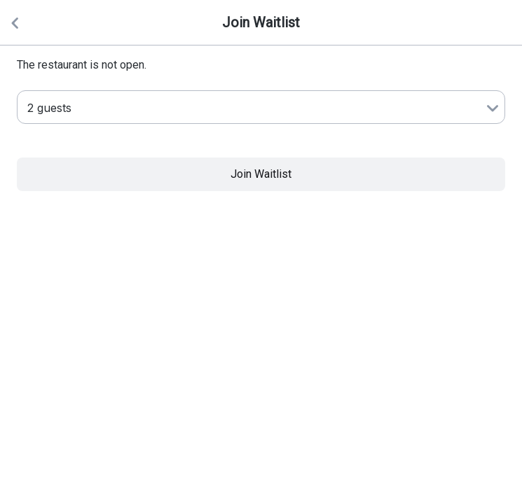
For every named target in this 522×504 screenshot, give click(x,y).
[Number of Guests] (261, 107)
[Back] (14, 22)
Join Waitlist (261, 174)
